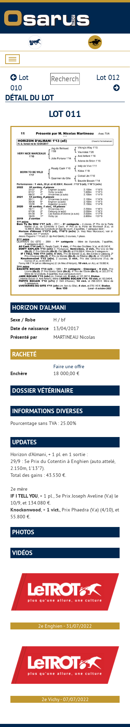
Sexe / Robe (22, 320)
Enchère (18, 373)
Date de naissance (29, 328)
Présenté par (23, 337)
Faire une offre (68, 366)
